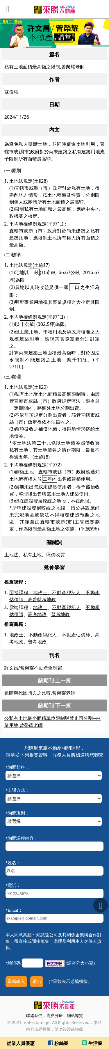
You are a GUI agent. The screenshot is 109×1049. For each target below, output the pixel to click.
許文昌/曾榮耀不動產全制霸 (33, 668)
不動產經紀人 (66, 607)
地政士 (40, 607)
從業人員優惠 (21, 1043)
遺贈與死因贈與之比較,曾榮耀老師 (39, 693)
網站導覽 (75, 1015)
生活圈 (92, 1043)
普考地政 (60, 614)
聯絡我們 (34, 1015)
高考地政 (37, 614)
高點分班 (55, 1015)
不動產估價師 (76, 634)
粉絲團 (58, 1043)
